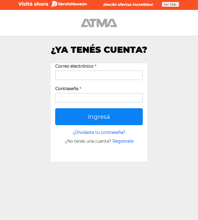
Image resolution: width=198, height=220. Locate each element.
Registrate (122, 141)
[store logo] (99, 23)
